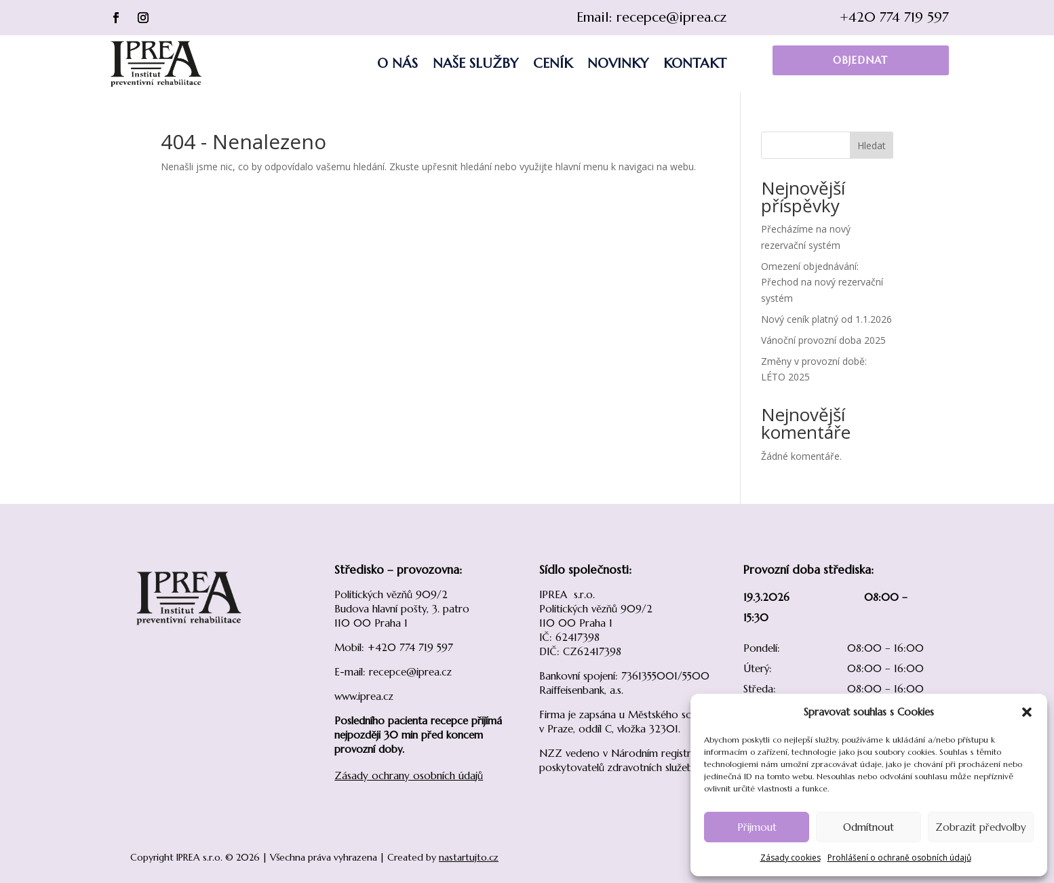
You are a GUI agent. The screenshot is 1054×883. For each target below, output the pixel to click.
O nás (397, 63)
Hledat (871, 145)
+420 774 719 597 (894, 17)
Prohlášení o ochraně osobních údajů (899, 857)
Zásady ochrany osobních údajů (408, 775)
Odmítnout (868, 827)
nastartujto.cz (469, 857)
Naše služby (475, 63)
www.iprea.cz (363, 696)
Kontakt (694, 63)
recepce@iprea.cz (671, 17)
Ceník (552, 63)
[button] (1027, 712)
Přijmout (757, 827)
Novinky (617, 63)
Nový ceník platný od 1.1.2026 (826, 319)
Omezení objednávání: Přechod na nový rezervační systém (822, 282)
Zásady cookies (790, 857)
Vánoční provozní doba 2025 (823, 340)
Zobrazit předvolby (980, 827)
